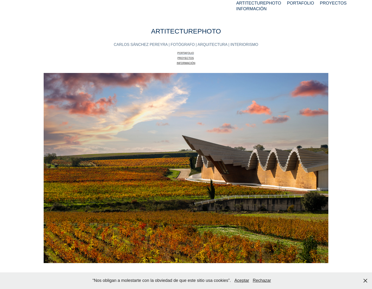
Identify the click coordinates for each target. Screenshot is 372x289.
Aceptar (241, 280)
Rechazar (262, 280)
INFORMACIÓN (251, 8)
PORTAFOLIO (300, 3)
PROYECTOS (333, 3)
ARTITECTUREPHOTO (258, 3)
